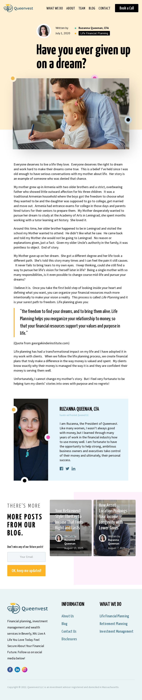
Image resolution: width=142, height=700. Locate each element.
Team (82, 8)
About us (68, 616)
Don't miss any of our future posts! (25, 547)
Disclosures (69, 639)
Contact (104, 8)
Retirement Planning (114, 624)
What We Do (54, 8)
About (70, 8)
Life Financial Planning (94, 33)
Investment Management (116, 631)
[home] (16, 9)
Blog (92, 8)
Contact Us (69, 631)
